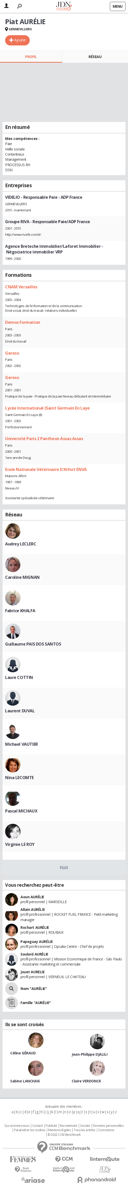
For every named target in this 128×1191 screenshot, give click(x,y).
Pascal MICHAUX (21, 811)
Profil (31, 56)
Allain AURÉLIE (32, 909)
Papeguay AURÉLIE (36, 941)
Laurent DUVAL (20, 711)
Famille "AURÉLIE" (35, 1002)
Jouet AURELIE (32, 971)
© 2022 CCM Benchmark (64, 1135)
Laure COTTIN (19, 677)
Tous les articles (84, 1130)
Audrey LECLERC (20, 544)
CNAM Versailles (21, 287)
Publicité (51, 1126)
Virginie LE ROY (20, 844)
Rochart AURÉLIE (34, 927)
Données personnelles (108, 1126)
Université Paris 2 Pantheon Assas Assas (44, 438)
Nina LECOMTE (19, 777)
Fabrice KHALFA (20, 610)
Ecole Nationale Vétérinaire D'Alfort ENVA (46, 469)
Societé (85, 1126)
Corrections (106, 1130)
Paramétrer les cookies (29, 1130)
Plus (64, 867)
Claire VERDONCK (86, 1081)
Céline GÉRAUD (23, 1053)
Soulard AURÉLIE (34, 954)
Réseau (95, 56)
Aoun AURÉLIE (32, 896)
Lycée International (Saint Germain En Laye (47, 408)
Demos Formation (22, 322)
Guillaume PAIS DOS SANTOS (33, 644)
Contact (37, 1126)
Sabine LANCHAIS (25, 1081)
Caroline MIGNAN (22, 577)
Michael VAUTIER (21, 744)
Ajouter (20, 39)
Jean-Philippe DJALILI (89, 1054)
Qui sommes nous (16, 1126)
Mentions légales (59, 1130)
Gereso (12, 353)
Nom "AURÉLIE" (33, 988)
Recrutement (68, 1126)
